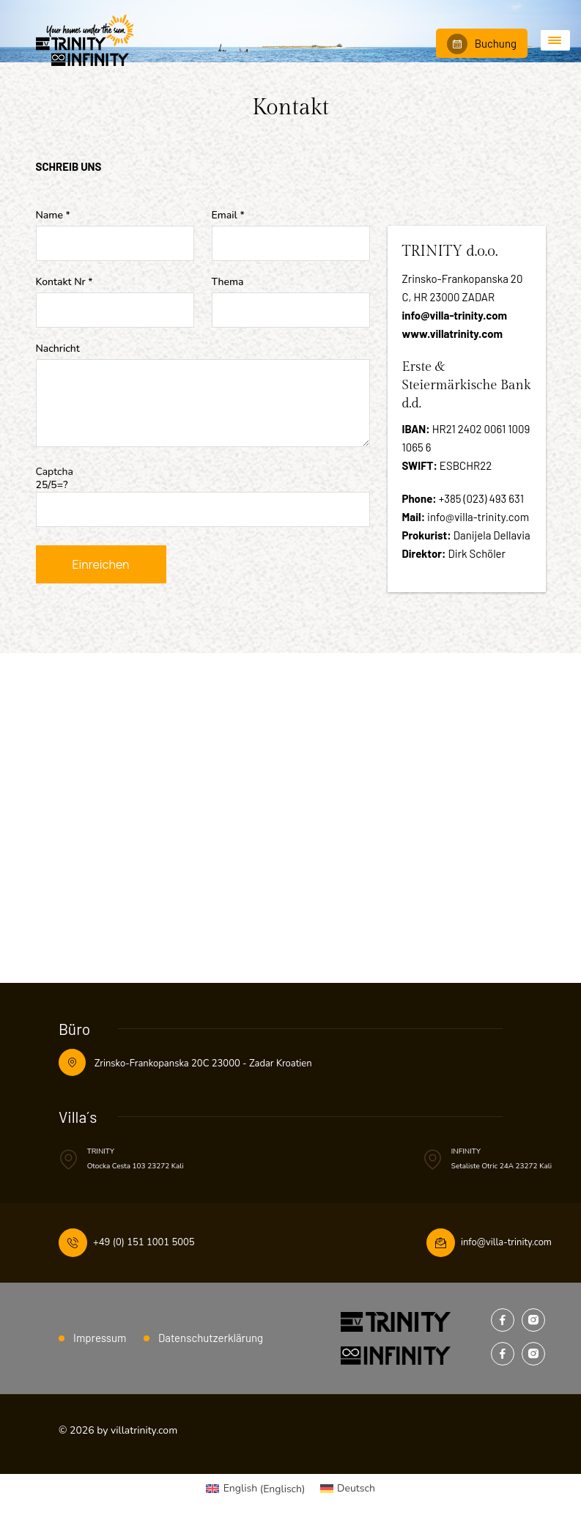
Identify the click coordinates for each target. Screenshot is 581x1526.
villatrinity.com (144, 1430)
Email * (228, 215)
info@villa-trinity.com (455, 315)
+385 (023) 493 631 (481, 498)
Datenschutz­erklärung (210, 1337)
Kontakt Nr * (64, 282)
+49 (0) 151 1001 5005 (144, 1242)
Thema (228, 282)
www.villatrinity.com (452, 333)
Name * (53, 215)
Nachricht (58, 348)
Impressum (99, 1337)
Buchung (482, 44)
